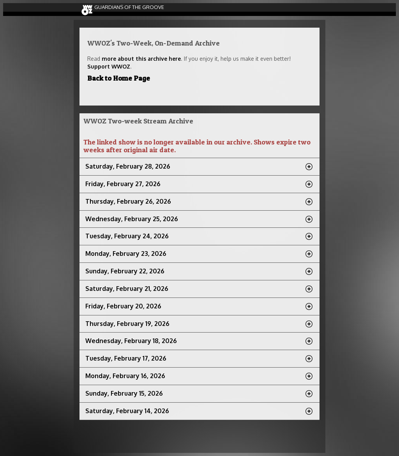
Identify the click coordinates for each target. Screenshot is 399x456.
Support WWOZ (108, 66)
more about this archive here (141, 58)
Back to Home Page (118, 78)
